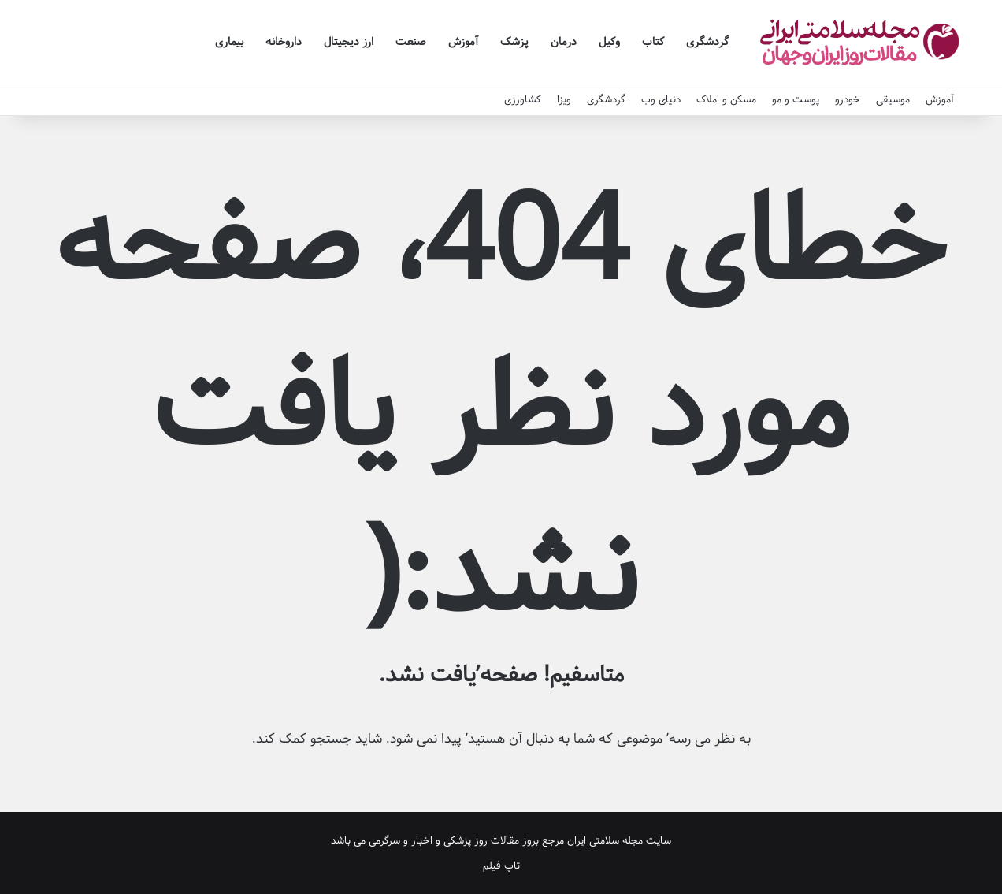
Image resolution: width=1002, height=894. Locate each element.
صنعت (410, 41)
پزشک (514, 41)
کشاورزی (522, 99)
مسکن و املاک (726, 99)
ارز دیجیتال (348, 41)
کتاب (653, 41)
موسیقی (893, 99)
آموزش (463, 41)
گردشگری (707, 41)
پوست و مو (795, 99)
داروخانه (283, 41)
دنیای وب (661, 99)
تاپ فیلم (501, 866)
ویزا (564, 99)
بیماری (229, 41)
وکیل (609, 41)
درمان (564, 41)
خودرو (847, 99)
